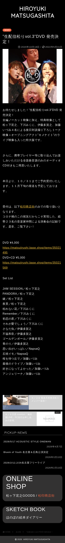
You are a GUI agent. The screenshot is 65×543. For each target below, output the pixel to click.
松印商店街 (27, 206)
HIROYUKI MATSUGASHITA (32, 12)
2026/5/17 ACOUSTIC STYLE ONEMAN (27, 441)
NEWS (7, 30)
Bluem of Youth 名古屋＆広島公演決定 (26, 452)
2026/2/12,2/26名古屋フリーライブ (24, 462)
